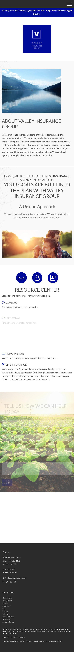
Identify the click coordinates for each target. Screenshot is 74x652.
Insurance (6, 606)
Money (5, 611)
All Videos (6, 619)
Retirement (7, 598)
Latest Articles (8, 616)
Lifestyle (6, 614)
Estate (5, 603)
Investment (7, 600)
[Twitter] (7, 582)
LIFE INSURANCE (16, 364)
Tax (4, 608)
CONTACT (12, 306)
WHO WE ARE (15, 353)
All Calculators (8, 622)
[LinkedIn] (11, 582)
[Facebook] (3, 582)
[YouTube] (15, 582)
